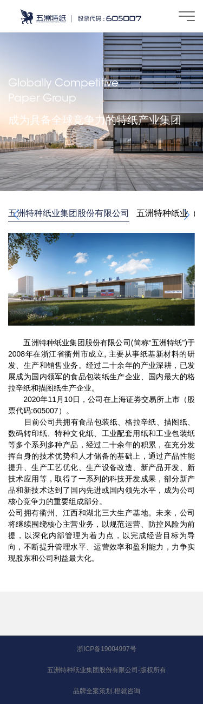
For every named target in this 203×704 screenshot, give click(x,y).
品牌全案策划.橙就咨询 (106, 691)
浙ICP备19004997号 (106, 649)
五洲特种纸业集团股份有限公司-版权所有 (106, 670)
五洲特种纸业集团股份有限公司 (68, 213)
